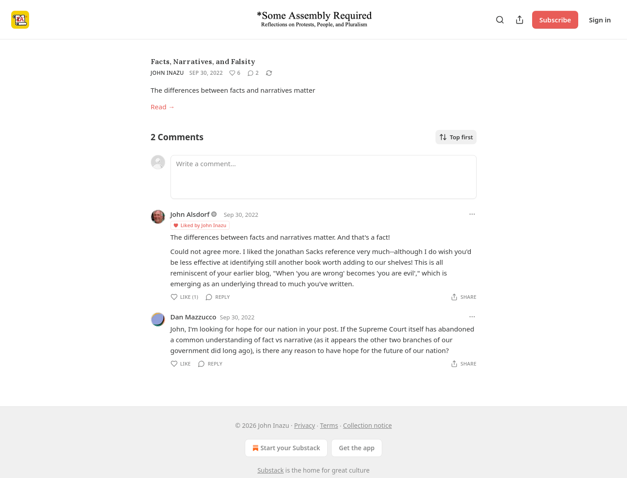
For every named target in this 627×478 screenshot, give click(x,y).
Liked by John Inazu (199, 225)
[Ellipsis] (472, 214)
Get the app (357, 448)
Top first (456, 137)
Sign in (600, 19)
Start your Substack (285, 448)
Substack (270, 470)
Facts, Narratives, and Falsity (203, 61)
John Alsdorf (190, 214)
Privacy (304, 425)
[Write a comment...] (324, 177)
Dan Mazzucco (194, 316)
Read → (163, 106)
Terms (329, 425)
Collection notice (367, 425)
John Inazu (167, 73)
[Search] (500, 20)
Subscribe (555, 19)
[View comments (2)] (253, 73)
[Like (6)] (234, 73)
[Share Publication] (520, 20)
